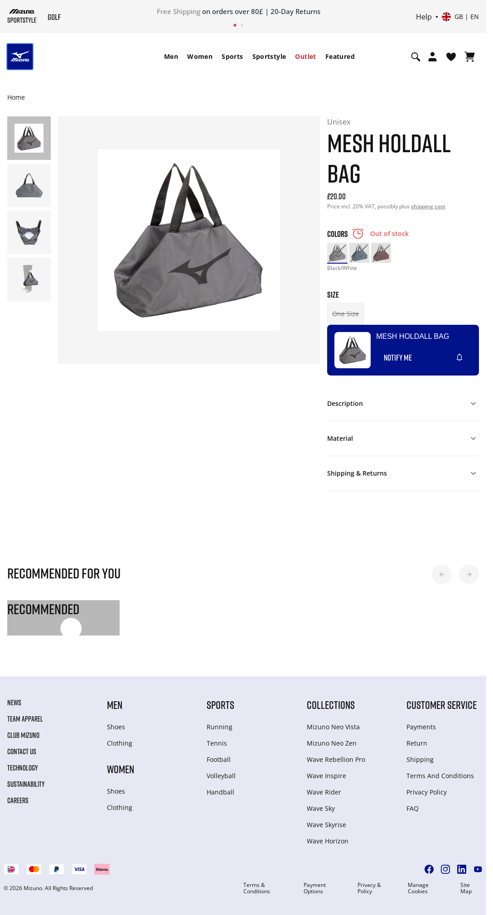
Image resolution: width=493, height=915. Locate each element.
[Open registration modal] (432, 56)
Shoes (116, 726)
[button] (442, 574)
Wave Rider (324, 792)
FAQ (412, 808)
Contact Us (21, 751)
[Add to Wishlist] (468, 354)
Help (424, 17)
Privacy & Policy (369, 888)
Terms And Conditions (440, 775)
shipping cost (428, 206)
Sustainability (26, 784)
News (14, 702)
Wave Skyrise (326, 824)
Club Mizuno (23, 735)
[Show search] (415, 56)
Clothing (119, 743)
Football (219, 759)
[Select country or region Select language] (460, 16)
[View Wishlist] (451, 56)
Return (416, 743)
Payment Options (315, 888)
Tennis (217, 743)
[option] (337, 253)
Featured (340, 56)
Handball (220, 792)
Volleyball (221, 775)
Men (171, 56)
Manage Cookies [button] (418, 888)
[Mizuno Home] (22, 16)
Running (219, 726)
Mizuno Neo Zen (332, 743)
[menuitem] (171, 56)
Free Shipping (178, 11)
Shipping (420, 759)
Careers (18, 800)
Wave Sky (321, 808)
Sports (232, 56)
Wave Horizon (327, 841)
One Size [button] (345, 313)
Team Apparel (25, 718)
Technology (22, 767)
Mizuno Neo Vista (333, 726)
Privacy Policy (426, 792)
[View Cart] (469, 56)
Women (200, 56)
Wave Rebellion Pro (336, 759)
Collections (331, 704)
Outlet (305, 56)
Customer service (441, 704)
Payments (421, 726)
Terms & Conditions (256, 888)
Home (16, 97)
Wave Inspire (326, 775)
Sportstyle (269, 56)
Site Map (466, 888)
